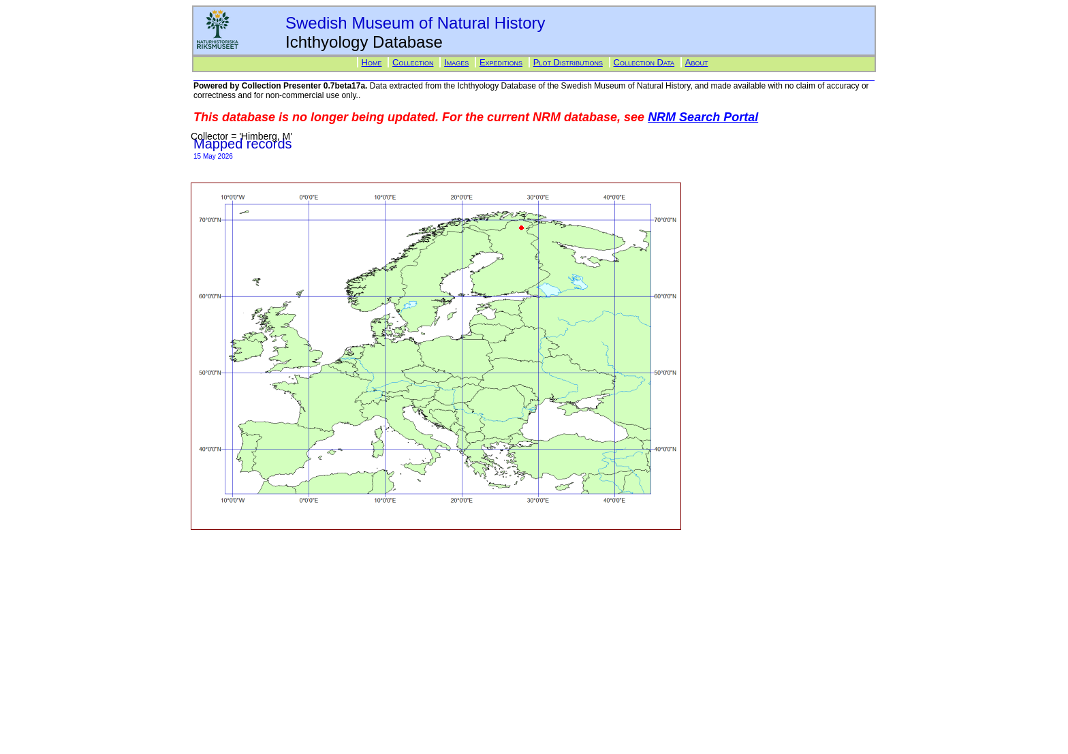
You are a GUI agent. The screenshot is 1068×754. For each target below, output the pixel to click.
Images (456, 62)
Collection (412, 62)
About (696, 62)
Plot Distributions (568, 62)
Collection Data (644, 62)
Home (372, 62)
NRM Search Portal (703, 117)
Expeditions (501, 62)
